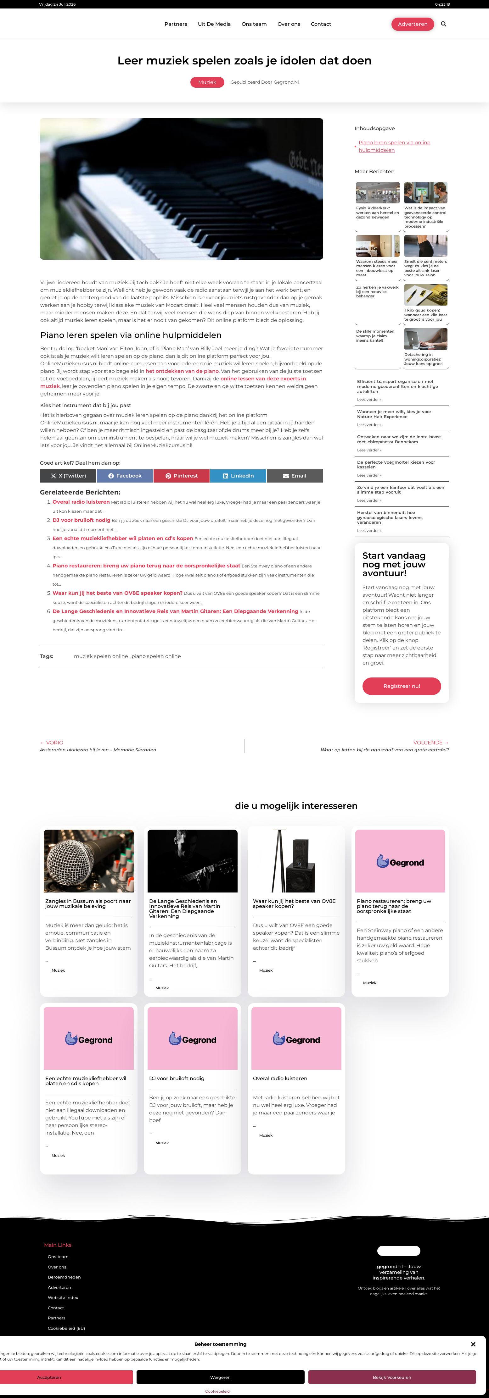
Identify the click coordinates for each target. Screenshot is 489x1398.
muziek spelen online (101, 656)
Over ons (289, 24)
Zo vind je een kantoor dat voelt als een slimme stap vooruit (400, 490)
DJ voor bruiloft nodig (81, 520)
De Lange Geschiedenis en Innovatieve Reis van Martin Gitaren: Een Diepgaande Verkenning (175, 611)
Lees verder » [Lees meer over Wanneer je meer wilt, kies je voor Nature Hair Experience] (369, 424)
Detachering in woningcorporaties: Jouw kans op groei (423, 359)
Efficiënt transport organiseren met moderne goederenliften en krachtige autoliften (397, 386)
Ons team (254, 24)
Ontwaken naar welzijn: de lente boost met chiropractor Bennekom (399, 439)
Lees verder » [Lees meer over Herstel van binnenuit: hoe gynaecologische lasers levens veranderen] (369, 530)
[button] (473, 1344)
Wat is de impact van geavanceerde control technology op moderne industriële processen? (425, 217)
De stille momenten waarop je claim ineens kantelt (375, 336)
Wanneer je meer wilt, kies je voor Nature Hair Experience (394, 414)
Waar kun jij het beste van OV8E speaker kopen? (118, 593)
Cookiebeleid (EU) (66, 1328)
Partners (176, 24)
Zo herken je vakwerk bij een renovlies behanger (377, 292)
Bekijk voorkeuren (392, 1377)
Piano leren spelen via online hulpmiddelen (394, 146)
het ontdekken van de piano (182, 371)
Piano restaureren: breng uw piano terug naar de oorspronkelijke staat (146, 566)
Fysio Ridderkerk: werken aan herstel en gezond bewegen (377, 212)
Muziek (207, 82)
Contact (321, 24)
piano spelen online (156, 656)
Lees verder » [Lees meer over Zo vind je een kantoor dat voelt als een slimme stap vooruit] (369, 500)
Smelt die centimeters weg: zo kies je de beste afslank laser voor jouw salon (425, 268)
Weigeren (220, 1377)
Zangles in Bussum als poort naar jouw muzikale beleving (88, 903)
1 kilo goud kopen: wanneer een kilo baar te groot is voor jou (425, 315)
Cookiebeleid (217, 1391)
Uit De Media (214, 24)
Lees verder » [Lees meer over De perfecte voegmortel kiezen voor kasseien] (369, 475)
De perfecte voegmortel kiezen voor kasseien (396, 465)
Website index (63, 1297)
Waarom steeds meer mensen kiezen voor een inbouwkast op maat (377, 268)
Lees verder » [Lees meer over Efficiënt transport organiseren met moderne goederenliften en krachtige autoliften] (369, 399)
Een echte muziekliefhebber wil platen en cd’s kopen (123, 538)
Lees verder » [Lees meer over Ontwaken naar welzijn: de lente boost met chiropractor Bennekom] (369, 450)
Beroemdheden (64, 1277)
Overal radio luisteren (81, 502)
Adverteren (59, 1287)
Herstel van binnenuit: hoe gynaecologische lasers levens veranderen (390, 517)
